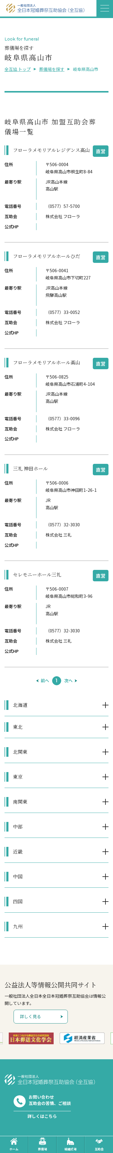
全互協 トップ (18, 69)
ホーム (13, 1144)
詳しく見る (30, 1016)
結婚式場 (70, 1144)
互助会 (99, 1144)
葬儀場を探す (51, 69)
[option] (31, 1038)
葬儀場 (42, 1144)
